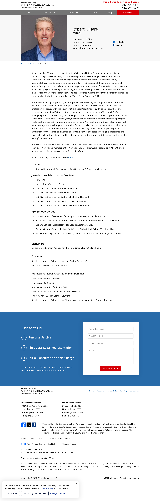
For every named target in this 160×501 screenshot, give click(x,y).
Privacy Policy (112, 391)
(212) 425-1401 (130, 5)
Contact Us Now (110, 368)
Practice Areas (74, 13)
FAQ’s (95, 13)
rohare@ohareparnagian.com (88, 48)
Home (29, 13)
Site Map (123, 391)
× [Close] (76, 483)
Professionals (49, 13)
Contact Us (127, 13)
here (70, 157)
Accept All (12, 493)
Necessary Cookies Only (35, 493)
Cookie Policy (53, 444)
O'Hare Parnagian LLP (47, 478)
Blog (110, 13)
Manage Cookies (69, 444)
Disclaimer (101, 391)
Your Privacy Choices (33, 444)
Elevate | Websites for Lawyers (121, 478)
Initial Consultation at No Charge (121, 2)
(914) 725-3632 (130, 8)
